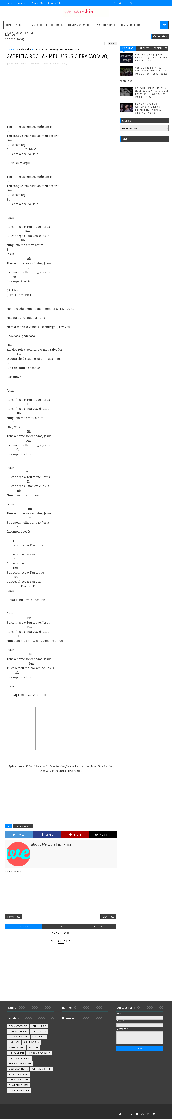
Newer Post (13, 916)
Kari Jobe (36, 25)
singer (20, 25)
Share (47, 834)
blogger (23, 926)
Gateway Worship (18, 1037)
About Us (22, 3)
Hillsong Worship (78, 25)
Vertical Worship (41, 1069)
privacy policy (55, 3)
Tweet (19, 834)
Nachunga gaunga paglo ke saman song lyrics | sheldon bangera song (152, 57)
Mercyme (33, 1047)
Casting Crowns (18, 1031)
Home (9, 3)
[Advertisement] (61, 93)
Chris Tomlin (39, 1031)
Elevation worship (105, 25)
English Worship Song (20, 33)
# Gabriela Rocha (22, 826)
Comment (103, 834)
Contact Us (37, 3)
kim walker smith (19, 1080)
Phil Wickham (16, 1053)
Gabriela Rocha (23, 49)
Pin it (75, 834)
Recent (144, 48)
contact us (126, 81)
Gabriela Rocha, (59, 63)
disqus (60, 926)
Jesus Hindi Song (131, 25)
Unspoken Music (18, 1069)
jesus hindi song (18, 1074)
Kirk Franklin (31, 1042)
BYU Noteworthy (18, 1026)
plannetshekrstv (19, 1085)
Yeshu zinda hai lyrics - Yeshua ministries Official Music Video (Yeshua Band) (151, 71)
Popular (128, 48)
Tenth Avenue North (20, 1063)
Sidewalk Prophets (20, 1058)
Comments (160, 48)
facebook (98, 926)
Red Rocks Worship (39, 1053)
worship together (19, 1090)
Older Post (108, 916)
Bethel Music (54, 25)
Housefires (38, 1037)
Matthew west (17, 1047)
